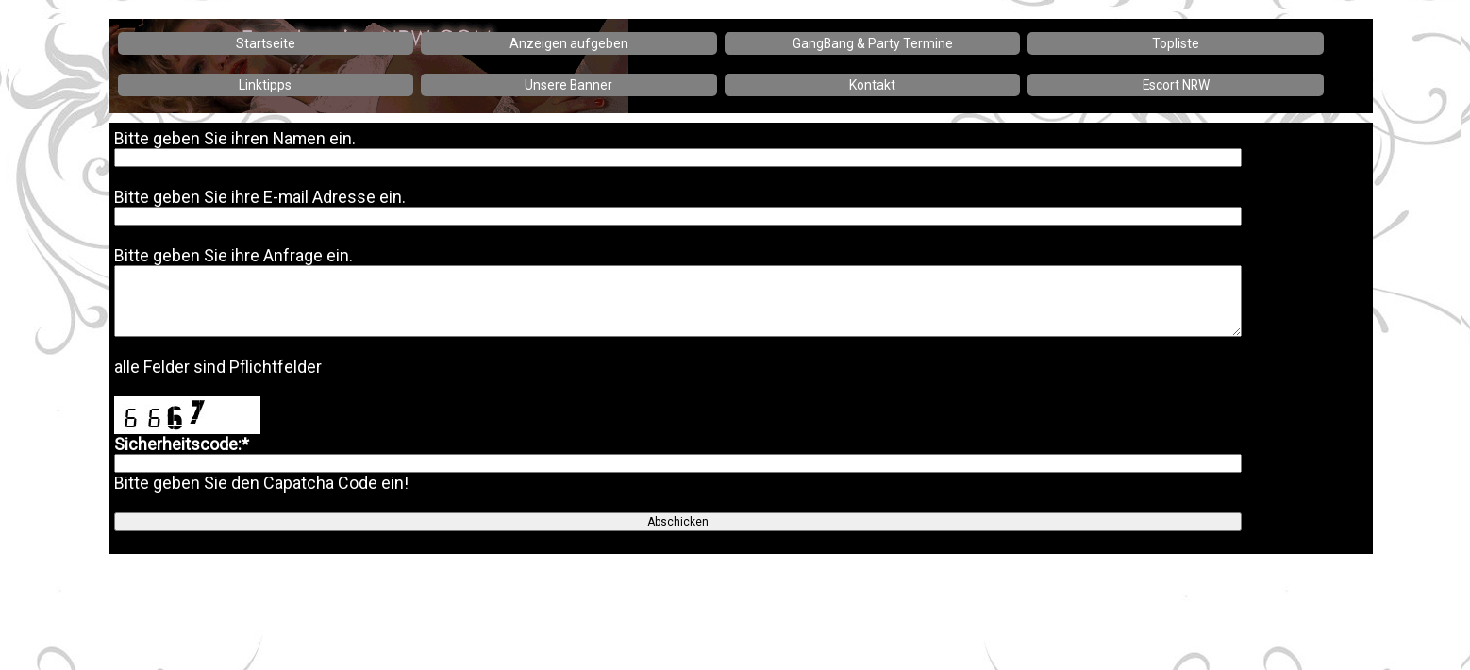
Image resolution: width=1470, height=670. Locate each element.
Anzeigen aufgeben (568, 43)
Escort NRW (1176, 84)
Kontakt (872, 84)
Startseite (265, 43)
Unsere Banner (568, 84)
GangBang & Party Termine (873, 43)
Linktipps (265, 84)
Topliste (1175, 43)
